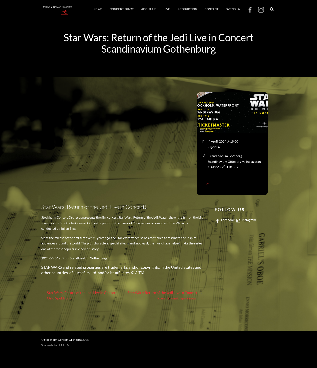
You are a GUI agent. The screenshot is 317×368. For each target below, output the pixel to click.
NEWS (97, 9)
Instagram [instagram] (246, 220)
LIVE (167, 9)
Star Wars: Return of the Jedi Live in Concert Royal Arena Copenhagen (165, 295)
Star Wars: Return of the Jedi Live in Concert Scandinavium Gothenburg (158, 43)
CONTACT (211, 9)
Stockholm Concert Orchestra (63, 339)
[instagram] (261, 10)
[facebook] (250, 10)
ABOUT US (148, 9)
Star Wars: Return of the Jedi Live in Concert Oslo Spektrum (79, 295)
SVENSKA (233, 9)
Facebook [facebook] (225, 220)
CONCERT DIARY (122, 9)
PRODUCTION (187, 9)
